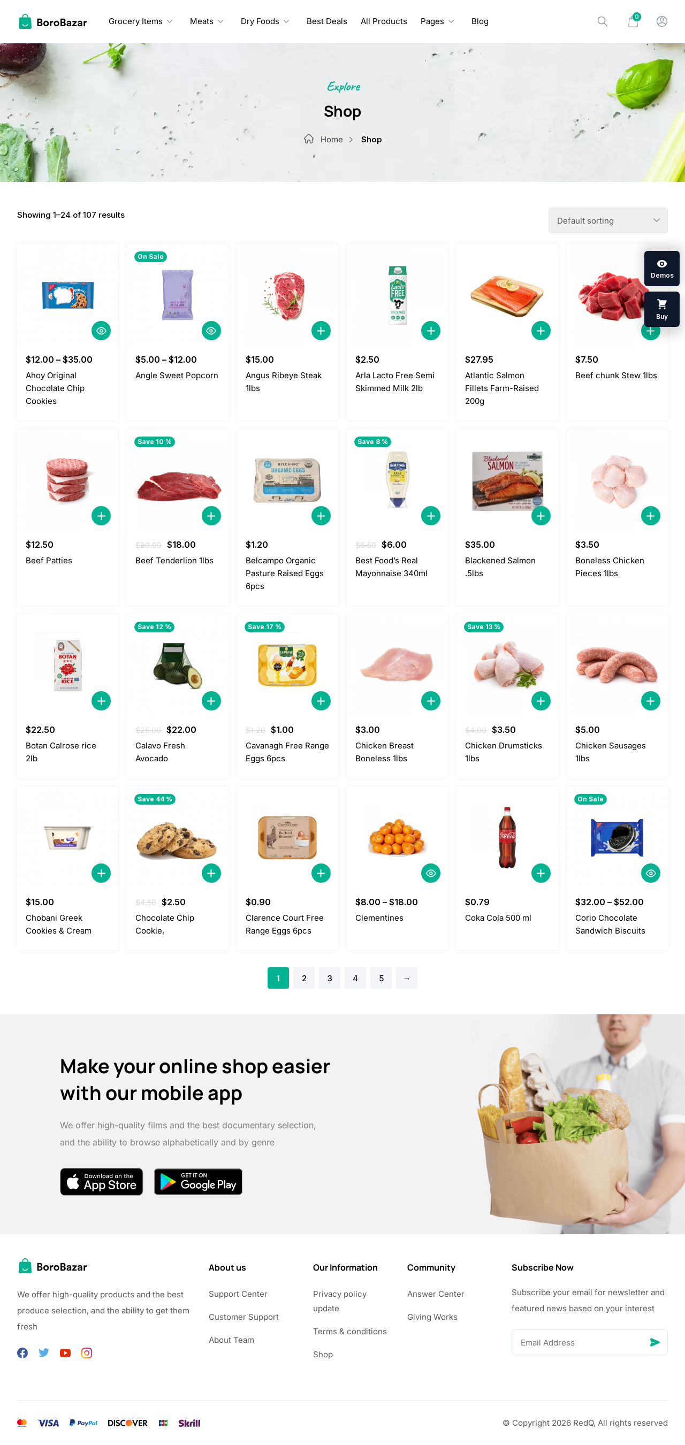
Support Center (238, 1294)
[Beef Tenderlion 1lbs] (177, 480)
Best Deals (327, 21)
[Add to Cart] (321, 330)
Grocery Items (136, 21)
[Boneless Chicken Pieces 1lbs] (617, 480)
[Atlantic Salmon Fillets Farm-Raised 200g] (507, 295)
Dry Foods (260, 21)
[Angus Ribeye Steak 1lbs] (287, 295)
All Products (384, 21)
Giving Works (432, 1317)
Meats (202, 21)
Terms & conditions (350, 1331)
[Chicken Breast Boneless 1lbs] (397, 665)
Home (341, 139)
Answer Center (436, 1294)
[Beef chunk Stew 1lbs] (617, 295)
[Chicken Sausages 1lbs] (617, 665)
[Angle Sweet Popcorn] (177, 295)
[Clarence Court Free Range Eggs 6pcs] (287, 837)
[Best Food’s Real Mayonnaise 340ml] (397, 480)
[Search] (602, 21)
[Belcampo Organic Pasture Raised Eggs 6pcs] (287, 480)
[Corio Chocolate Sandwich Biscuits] (617, 837)
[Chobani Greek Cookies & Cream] (67, 837)
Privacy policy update (340, 1301)
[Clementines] (397, 837)
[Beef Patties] (67, 480)
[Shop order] (608, 220)
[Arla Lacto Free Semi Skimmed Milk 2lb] (397, 295)
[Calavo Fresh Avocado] (177, 665)
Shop (323, 1354)
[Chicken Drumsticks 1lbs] (507, 665)
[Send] (655, 1342)
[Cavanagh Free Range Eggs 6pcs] (287, 665)
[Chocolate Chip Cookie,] (177, 837)
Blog (480, 21)
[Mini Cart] (633, 21)
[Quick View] (101, 330)
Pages (432, 21)
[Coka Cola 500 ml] (507, 837)
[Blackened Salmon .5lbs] (507, 480)
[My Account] (662, 21)
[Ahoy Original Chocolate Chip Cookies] (67, 295)
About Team (231, 1340)
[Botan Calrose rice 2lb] (67, 665)
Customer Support (244, 1317)
